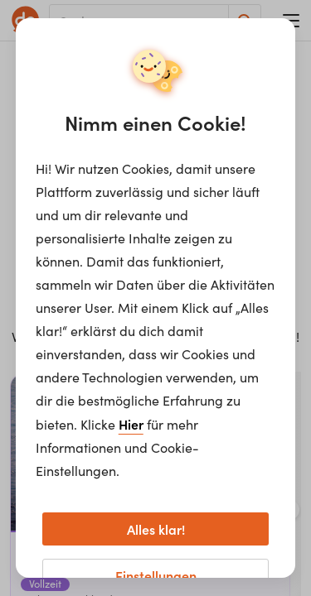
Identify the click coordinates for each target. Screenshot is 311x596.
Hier (131, 424)
